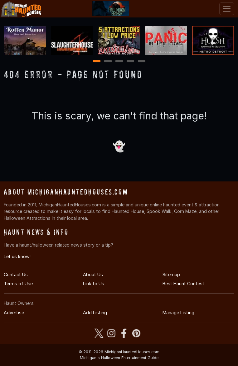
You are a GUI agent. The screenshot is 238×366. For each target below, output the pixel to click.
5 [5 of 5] (141, 61)
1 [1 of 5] (96, 61)
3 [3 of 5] (119, 61)
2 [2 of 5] (108, 61)
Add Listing (95, 312)
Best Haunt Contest (183, 283)
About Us (93, 274)
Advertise (14, 312)
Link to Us (93, 283)
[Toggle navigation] (226, 8)
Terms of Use (18, 283)
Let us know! (17, 256)
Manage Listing (178, 312)
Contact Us (16, 274)
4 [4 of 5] (130, 61)
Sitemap (171, 274)
